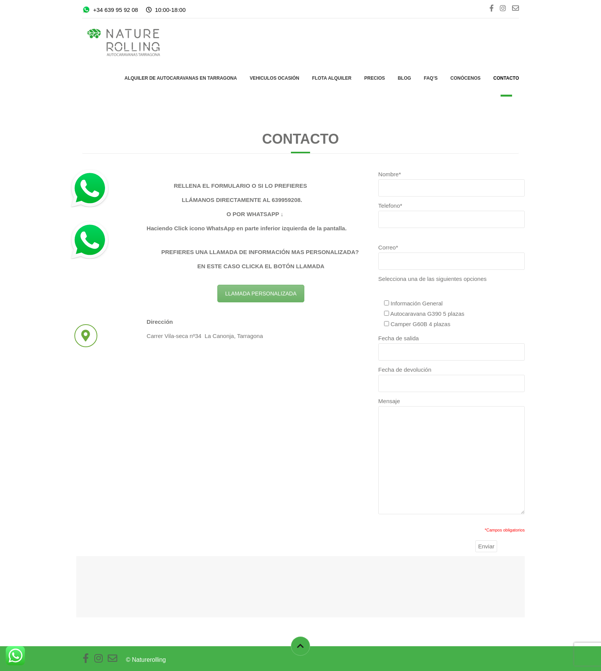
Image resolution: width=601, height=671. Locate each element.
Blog (404, 78)
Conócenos (465, 78)
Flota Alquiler (331, 78)
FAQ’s (431, 78)
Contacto (506, 78)
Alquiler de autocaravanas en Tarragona (181, 78)
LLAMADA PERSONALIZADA (261, 293)
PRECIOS (374, 78)
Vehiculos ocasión (274, 78)
